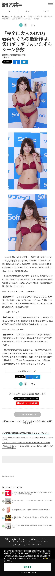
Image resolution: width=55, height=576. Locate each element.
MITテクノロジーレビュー (33, 545)
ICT (30, 541)
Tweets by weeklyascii (8, 476)
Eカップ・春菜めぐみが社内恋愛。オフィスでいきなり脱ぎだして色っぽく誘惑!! (27, 438)
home (5, 16)
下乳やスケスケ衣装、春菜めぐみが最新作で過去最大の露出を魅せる (26, 443)
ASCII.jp (16, 545)
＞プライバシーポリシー (27, 572)
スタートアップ (20, 541)
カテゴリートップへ (27, 414)
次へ (33, 25)
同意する (27, 567)
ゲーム (44, 539)
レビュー (27, 11)
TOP (9, 11)
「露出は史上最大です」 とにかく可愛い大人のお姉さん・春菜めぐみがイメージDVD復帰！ (27, 447)
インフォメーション (41, 541)
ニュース (24, 539)
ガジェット (18, 16)
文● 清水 (5, 57)
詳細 (45, 558)
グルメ (9, 541)
